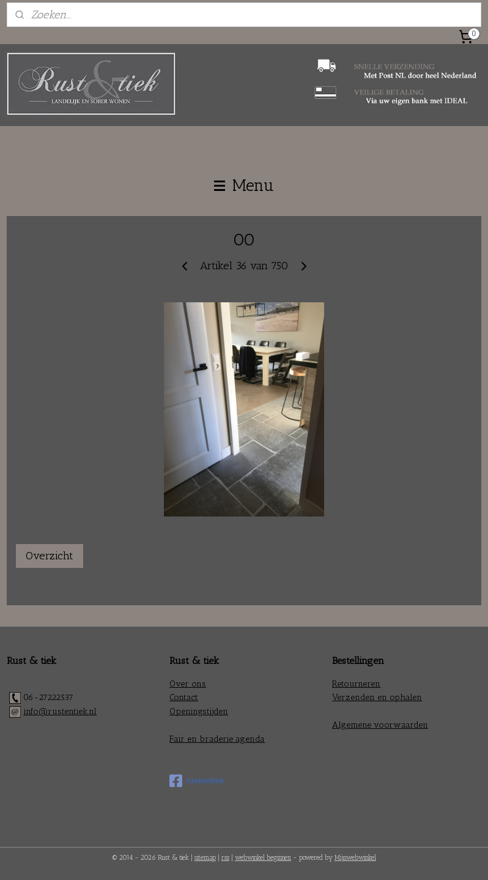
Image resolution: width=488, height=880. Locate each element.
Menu (244, 185)
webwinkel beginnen (263, 858)
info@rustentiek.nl (60, 711)
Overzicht (49, 555)
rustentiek (196, 781)
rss (225, 858)
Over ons (187, 684)
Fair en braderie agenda (217, 739)
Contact (183, 697)
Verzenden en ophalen (377, 697)
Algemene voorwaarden (380, 725)
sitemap (205, 858)
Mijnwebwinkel (355, 858)
